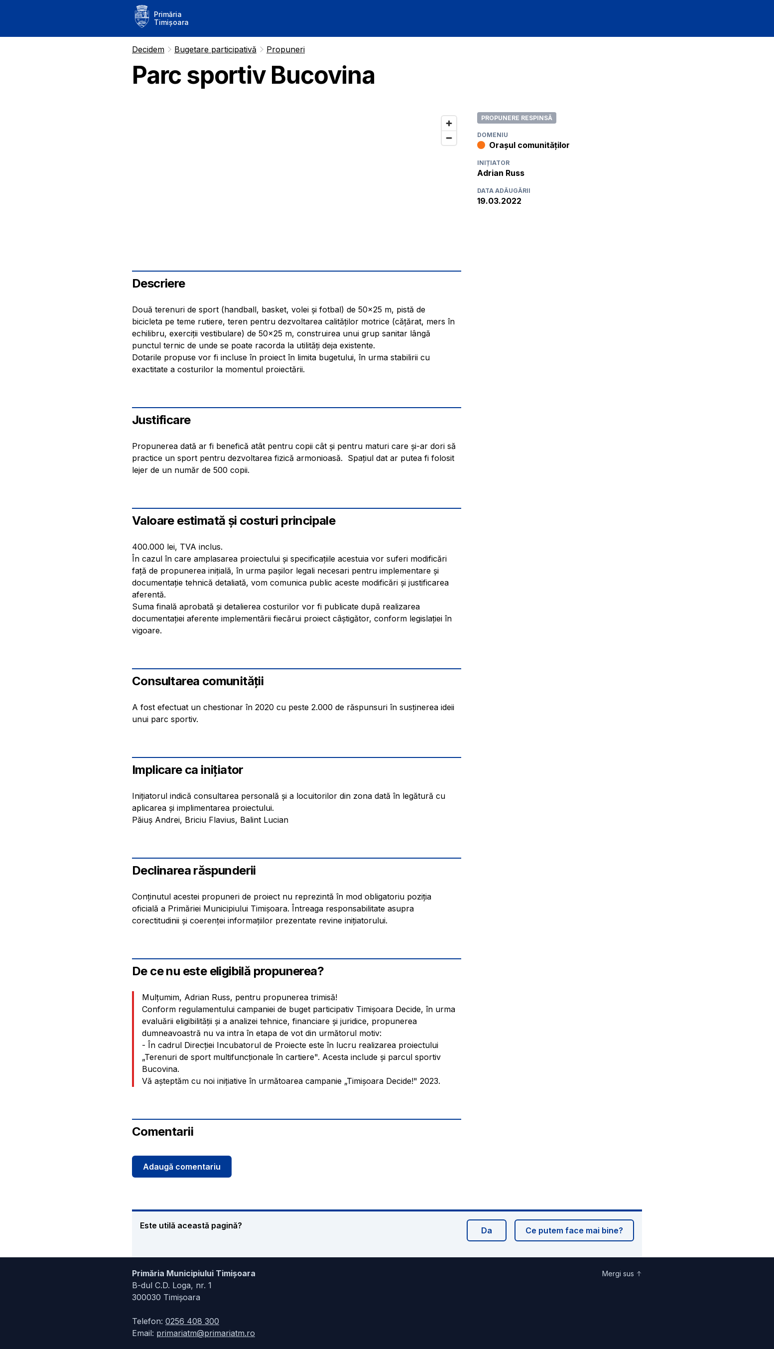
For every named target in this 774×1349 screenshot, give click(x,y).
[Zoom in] (449, 123)
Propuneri (285, 49)
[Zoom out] (449, 138)
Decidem (148, 49)
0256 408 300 (192, 1321)
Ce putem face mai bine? (574, 1230)
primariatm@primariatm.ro (205, 1333)
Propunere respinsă (516, 118)
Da (486, 1230)
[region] (296, 175)
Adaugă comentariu (182, 1167)
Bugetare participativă (215, 49)
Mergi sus (622, 1273)
